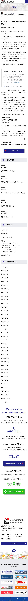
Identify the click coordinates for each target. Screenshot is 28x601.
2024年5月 (3, 296)
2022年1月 (3, 336)
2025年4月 (3, 281)
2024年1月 (3, 303)
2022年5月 (3, 329)
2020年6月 (3, 369)
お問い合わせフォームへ (14, 463)
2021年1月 (3, 354)
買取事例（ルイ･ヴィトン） (10, 245)
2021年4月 (3, 351)
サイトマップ (14, 543)
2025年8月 (3, 270)
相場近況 (3, 233)
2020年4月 (3, 376)
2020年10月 (4, 362)
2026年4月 (3, 267)
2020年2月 (3, 383)
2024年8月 (3, 292)
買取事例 (3, 241)
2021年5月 (3, 347)
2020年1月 (3, 387)
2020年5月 (3, 373)
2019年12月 (4, 391)
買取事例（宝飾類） (8, 247)
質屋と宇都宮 (4, 255)
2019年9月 (3, 402)
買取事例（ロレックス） (9, 243)
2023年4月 (3, 314)
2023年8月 (3, 310)
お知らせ (3, 230)
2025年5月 (3, 278)
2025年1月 (3, 285)
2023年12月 (4, 307)
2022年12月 (4, 321)
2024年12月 (4, 289)
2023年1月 (3, 318)
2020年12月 (4, 358)
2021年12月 (4, 340)
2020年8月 (3, 365)
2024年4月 (3, 299)
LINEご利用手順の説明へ (14, 491)
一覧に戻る (15, 150)
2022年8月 (3, 325)
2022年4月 (3, 332)
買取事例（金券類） (8, 251)
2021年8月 (3, 343)
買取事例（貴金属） (8, 249)
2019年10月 (4, 398)
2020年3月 (3, 380)
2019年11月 (4, 394)
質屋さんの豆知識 (5, 237)
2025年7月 (3, 274)
